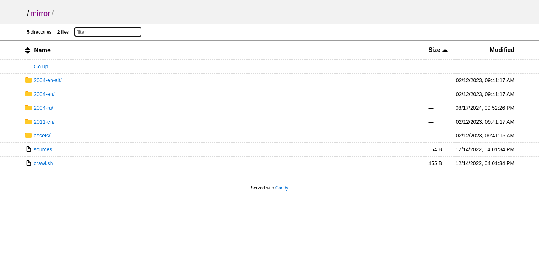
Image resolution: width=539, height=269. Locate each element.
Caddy (282, 188)
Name (42, 50)
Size (438, 50)
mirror (40, 13)
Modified (502, 50)
